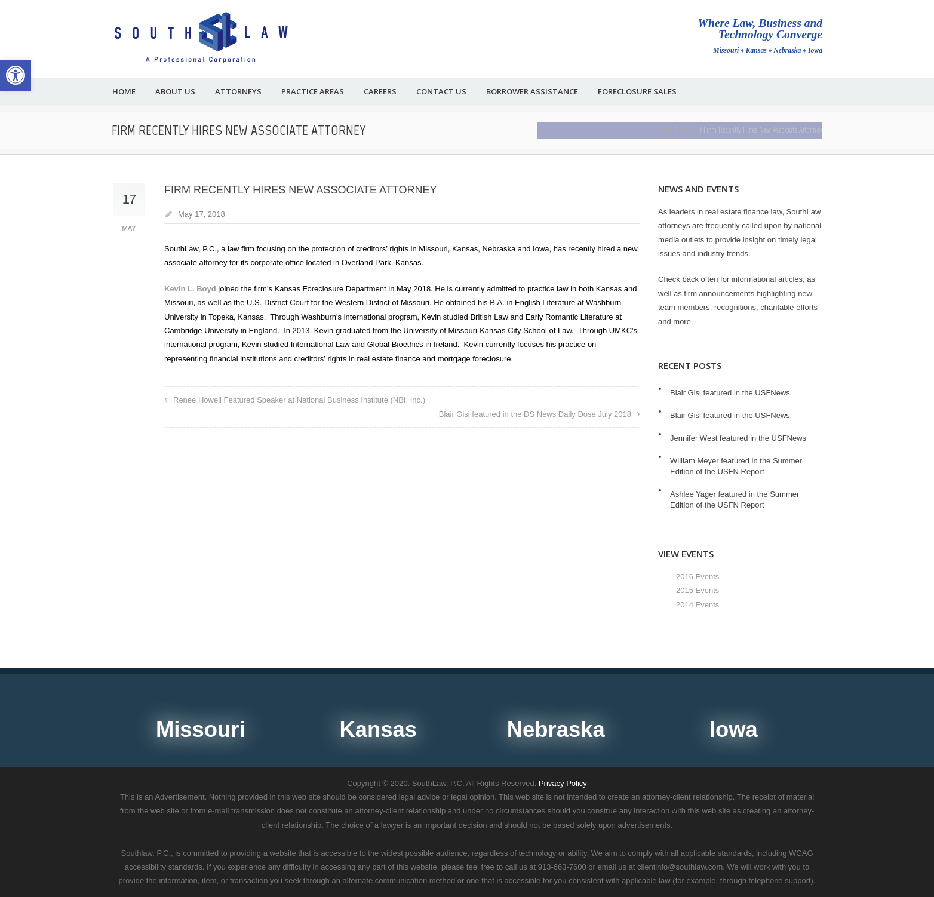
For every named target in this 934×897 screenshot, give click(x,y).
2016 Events (697, 576)
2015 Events (697, 590)
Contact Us (441, 91)
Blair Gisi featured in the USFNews (730, 392)
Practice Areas (312, 91)
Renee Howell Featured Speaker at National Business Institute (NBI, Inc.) (299, 399)
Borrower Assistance (532, 91)
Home (124, 91)
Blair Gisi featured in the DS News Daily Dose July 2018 (535, 414)
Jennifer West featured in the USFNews (738, 438)
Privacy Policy (563, 783)
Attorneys (238, 91)
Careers (380, 91)
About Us (175, 91)
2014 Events (697, 604)
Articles (688, 129)
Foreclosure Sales (637, 91)
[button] (15, 75)
